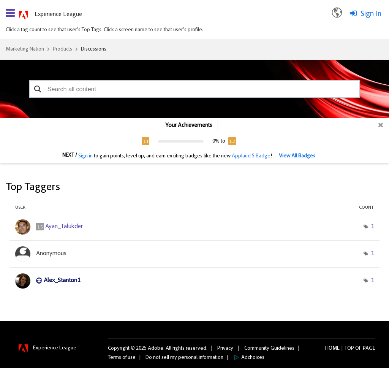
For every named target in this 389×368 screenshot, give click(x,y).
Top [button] (349, 348)
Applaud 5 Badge (251, 156)
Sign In (371, 14)
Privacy (225, 348)
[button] (37, 89)
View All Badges (297, 156)
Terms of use (122, 357)
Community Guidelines (269, 348)
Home (332, 348)
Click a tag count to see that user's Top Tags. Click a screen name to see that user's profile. (104, 30)
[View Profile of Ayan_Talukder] (64, 227)
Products (62, 49)
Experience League (58, 14)
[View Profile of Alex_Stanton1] (62, 281)
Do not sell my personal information (184, 357)
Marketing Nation (25, 49)
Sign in (85, 156)
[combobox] (194, 89)
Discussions (93, 49)
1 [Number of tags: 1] (372, 227)
